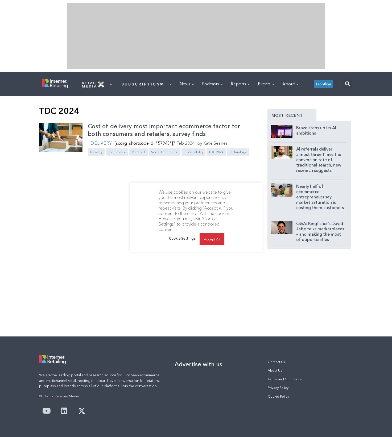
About (290, 84)
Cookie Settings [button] (182, 238)
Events (266, 84)
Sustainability (193, 152)
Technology (238, 152)
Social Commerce (164, 152)
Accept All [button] (212, 239)
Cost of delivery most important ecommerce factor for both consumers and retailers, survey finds (164, 130)
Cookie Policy (278, 396)
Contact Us (276, 362)
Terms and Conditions (285, 379)
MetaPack (138, 152)
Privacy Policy (278, 388)
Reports (240, 84)
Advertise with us (198, 364)
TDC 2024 (216, 152)
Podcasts (212, 84)
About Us (275, 370)
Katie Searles (215, 143)
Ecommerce (117, 152)
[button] (347, 84)
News (187, 84)
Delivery (101, 143)
